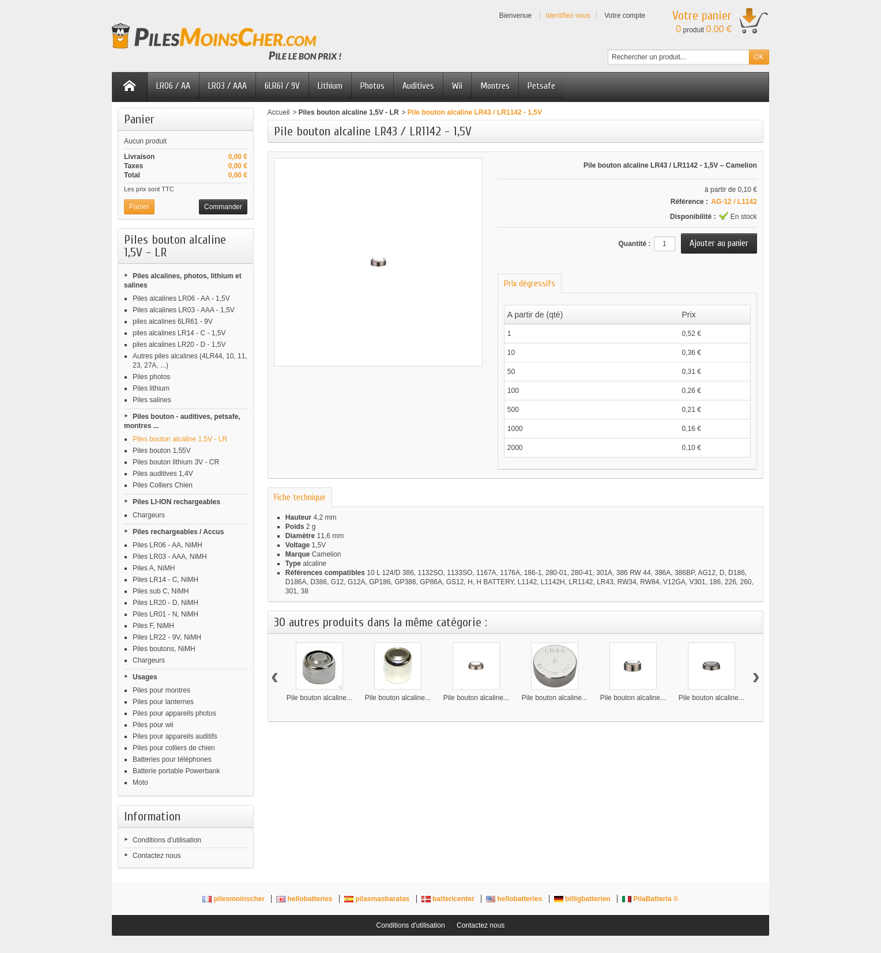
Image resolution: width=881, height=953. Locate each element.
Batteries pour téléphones (172, 759)
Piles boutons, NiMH (164, 649)
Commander (223, 207)
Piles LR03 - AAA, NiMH (170, 557)
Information (152, 816)
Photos (372, 86)
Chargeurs (149, 515)
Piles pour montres (161, 690)
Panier (139, 119)
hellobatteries (305, 899)
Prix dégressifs (529, 283)
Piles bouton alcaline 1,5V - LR (180, 439)
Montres (495, 86)
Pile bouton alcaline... (319, 698)
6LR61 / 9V (282, 86)
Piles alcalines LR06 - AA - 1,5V (181, 298)
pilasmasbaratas (378, 899)
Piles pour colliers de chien (174, 748)
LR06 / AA (173, 86)
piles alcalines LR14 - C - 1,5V (179, 333)
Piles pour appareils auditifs (175, 736)
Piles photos (151, 377)
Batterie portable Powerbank (176, 771)
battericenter (448, 899)
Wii (457, 86)
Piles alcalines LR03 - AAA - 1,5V (184, 310)
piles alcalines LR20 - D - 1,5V (179, 345)
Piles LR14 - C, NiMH (165, 580)
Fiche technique (300, 497)
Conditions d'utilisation (167, 840)
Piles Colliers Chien (163, 485)
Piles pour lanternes (163, 702)
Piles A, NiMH (154, 568)
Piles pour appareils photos (174, 713)
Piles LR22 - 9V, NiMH (167, 637)
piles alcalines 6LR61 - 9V (173, 321)
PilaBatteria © (650, 899)
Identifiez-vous (568, 16)
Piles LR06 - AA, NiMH (167, 545)
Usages (145, 677)
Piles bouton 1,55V (162, 451)
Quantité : (634, 244)
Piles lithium (151, 388)
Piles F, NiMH (153, 626)
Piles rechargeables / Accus (178, 532)
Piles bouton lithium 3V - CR (176, 462)
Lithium (330, 86)
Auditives (418, 86)
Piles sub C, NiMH (161, 591)
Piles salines (152, 400)
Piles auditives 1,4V (163, 474)
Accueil (279, 112)
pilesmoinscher (234, 899)
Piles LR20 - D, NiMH (165, 603)
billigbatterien (583, 899)
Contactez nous (156, 856)
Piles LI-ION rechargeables (176, 502)
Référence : (689, 202)
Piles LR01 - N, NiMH (165, 614)
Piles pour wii (153, 725)
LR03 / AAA (227, 86)
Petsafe (541, 86)
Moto (140, 782)
